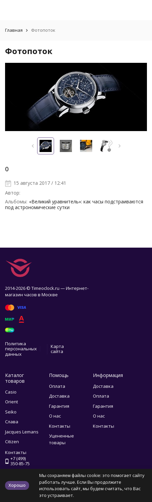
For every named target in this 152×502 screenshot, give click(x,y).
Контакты (59, 426)
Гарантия (59, 406)
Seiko (11, 412)
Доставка (59, 396)
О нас (55, 416)
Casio (11, 392)
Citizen (12, 441)
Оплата (57, 386)
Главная (14, 30)
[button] (32, 145)
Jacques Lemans (22, 432)
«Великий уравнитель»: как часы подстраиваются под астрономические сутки (74, 204)
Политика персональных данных (21, 349)
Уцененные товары (61, 439)
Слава (11, 422)
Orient (11, 402)
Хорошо (17, 485)
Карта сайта (57, 349)
